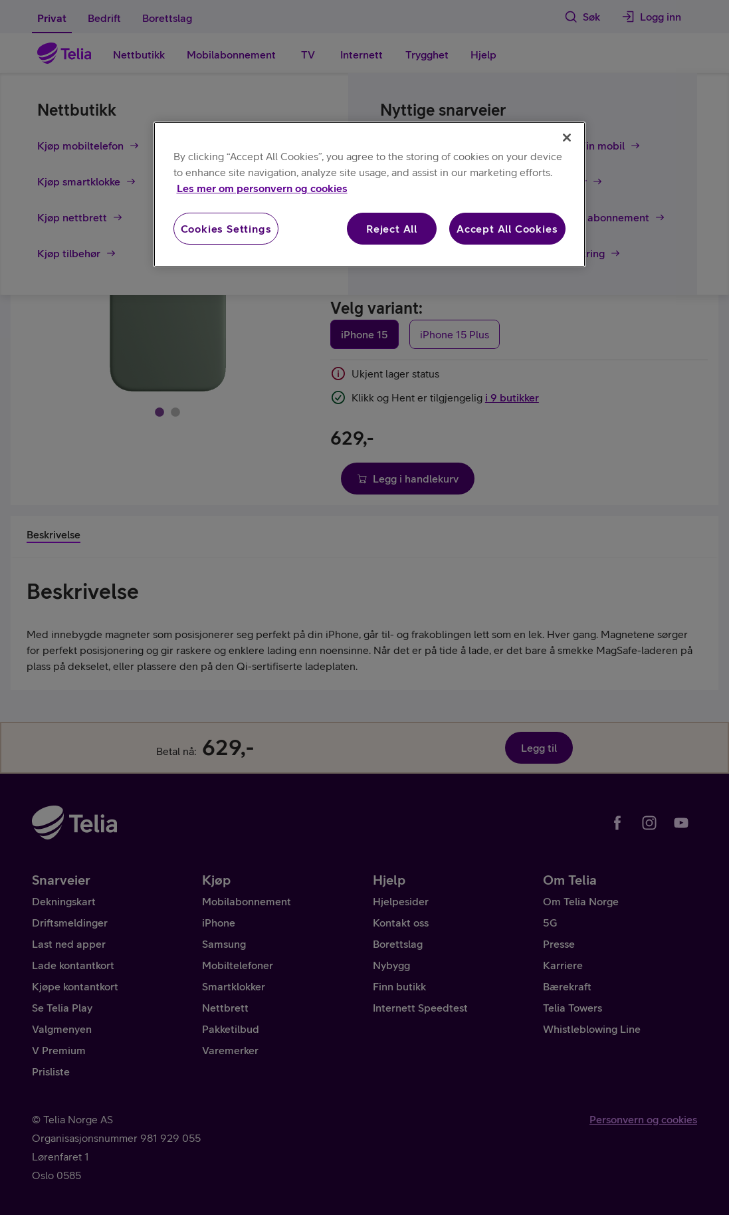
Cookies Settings (226, 229)
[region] (369, 194)
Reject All (391, 229)
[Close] (566, 137)
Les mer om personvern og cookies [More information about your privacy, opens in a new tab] (262, 188)
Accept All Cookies (507, 229)
